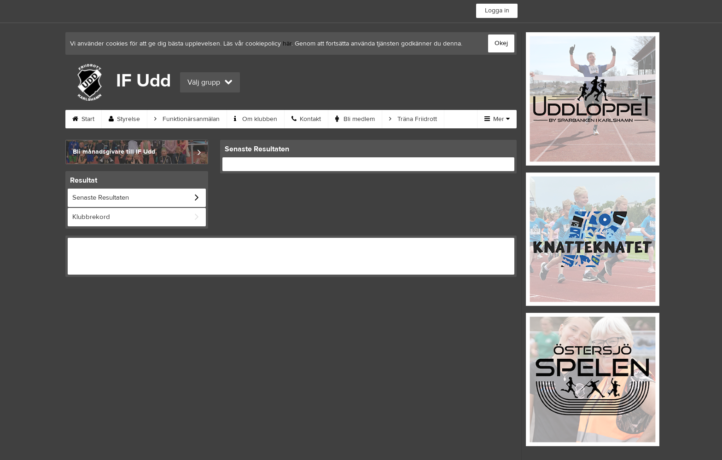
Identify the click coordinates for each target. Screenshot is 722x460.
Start (83, 119)
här (287, 44)
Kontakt (306, 119)
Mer (497, 119)
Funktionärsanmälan (187, 119)
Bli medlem (355, 119)
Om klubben (255, 119)
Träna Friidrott (413, 119)
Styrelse (124, 119)
